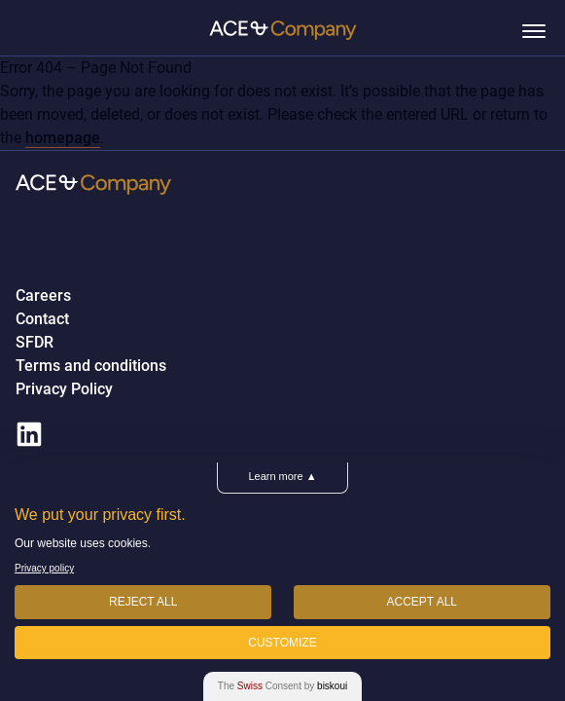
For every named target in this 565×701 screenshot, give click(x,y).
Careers (43, 296)
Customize (282, 642)
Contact (42, 319)
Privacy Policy (64, 389)
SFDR (34, 342)
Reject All (143, 602)
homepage (62, 138)
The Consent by (282, 686)
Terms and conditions (91, 366)
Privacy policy (44, 568)
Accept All (422, 602)
